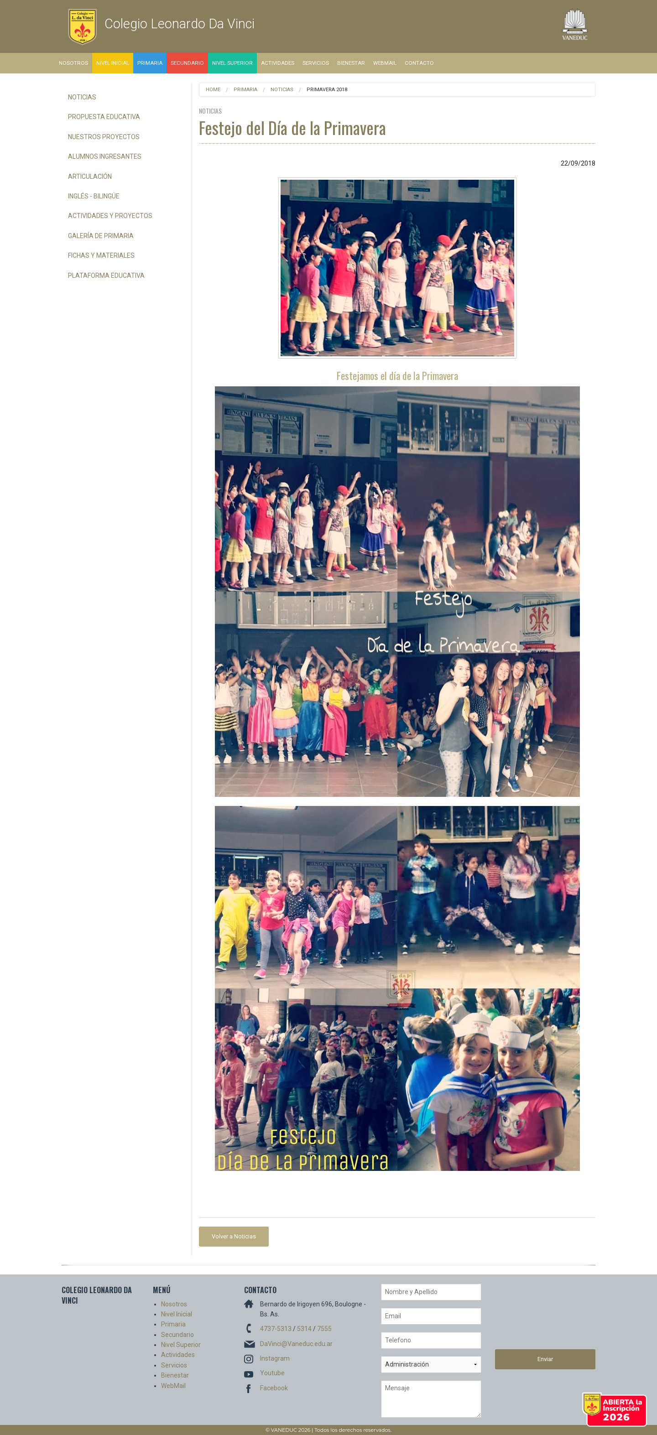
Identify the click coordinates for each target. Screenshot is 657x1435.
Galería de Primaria (101, 235)
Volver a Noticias (234, 1236)
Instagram (275, 1358)
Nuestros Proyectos (104, 136)
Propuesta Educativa (104, 116)
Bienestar (351, 63)
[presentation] (532, 1316)
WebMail (384, 63)
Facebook (274, 1388)
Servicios (315, 63)
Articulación (90, 176)
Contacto (419, 63)
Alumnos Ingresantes (104, 156)
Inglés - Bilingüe (94, 196)
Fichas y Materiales (101, 255)
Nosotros (73, 63)
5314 (304, 1328)
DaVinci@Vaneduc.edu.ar (296, 1343)
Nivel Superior (232, 63)
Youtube (272, 1373)
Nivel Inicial (112, 63)
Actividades (277, 63)
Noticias (82, 97)
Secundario (187, 63)
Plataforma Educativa (106, 275)
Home (213, 90)
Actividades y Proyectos (110, 215)
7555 (324, 1328)
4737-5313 (276, 1328)
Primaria (149, 63)
